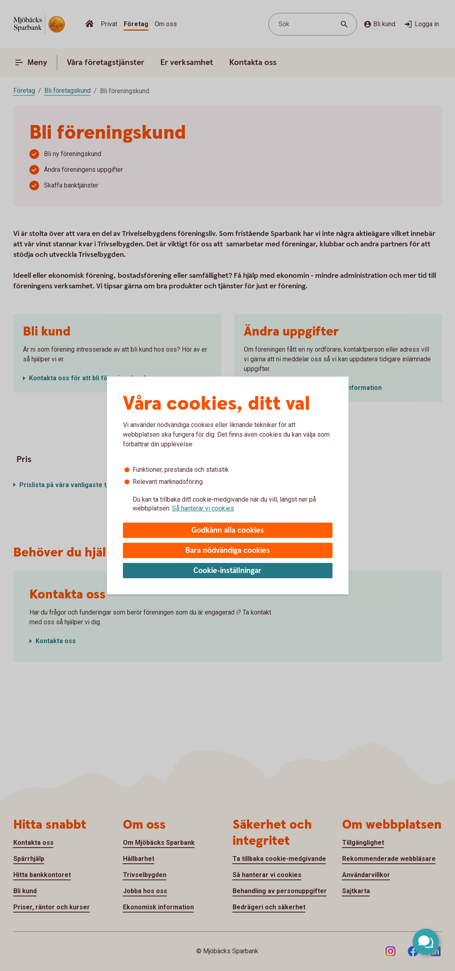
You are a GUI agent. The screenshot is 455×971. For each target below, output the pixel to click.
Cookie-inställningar (227, 571)
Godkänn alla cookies (227, 530)
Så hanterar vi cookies (203, 508)
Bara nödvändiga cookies (227, 551)
